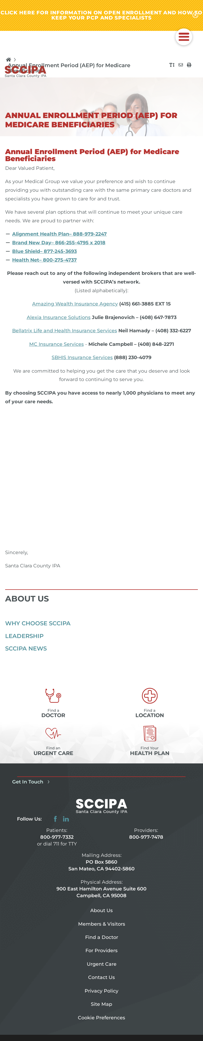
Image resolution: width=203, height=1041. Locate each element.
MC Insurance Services (56, 344)
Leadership (24, 635)
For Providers (101, 950)
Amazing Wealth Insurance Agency (75, 304)
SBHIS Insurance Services (82, 357)
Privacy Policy (101, 991)
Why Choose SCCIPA (38, 623)
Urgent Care (102, 964)
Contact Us (101, 977)
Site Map (101, 1004)
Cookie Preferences (101, 1017)
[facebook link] (55, 819)
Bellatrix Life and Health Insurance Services (64, 330)
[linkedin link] (66, 819)
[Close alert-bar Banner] (195, 15)
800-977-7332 (57, 837)
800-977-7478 (146, 837)
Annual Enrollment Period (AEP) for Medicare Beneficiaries (69, 68)
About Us (101, 910)
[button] (183, 36)
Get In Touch (31, 782)
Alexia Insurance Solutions (59, 317)
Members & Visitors (101, 924)
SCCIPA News (26, 648)
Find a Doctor (101, 937)
